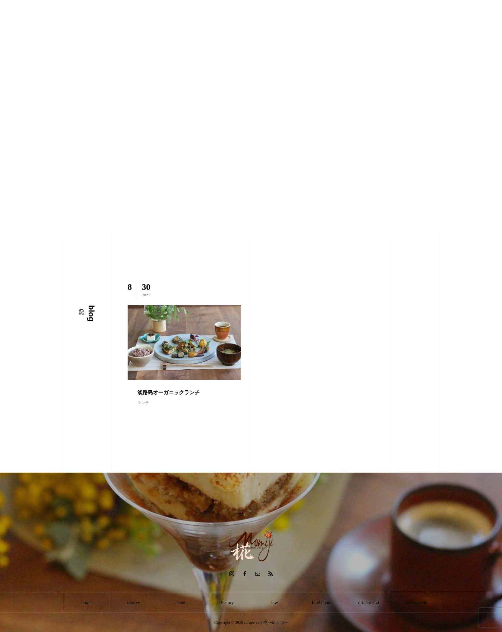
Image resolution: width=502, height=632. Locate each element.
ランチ (143, 402)
